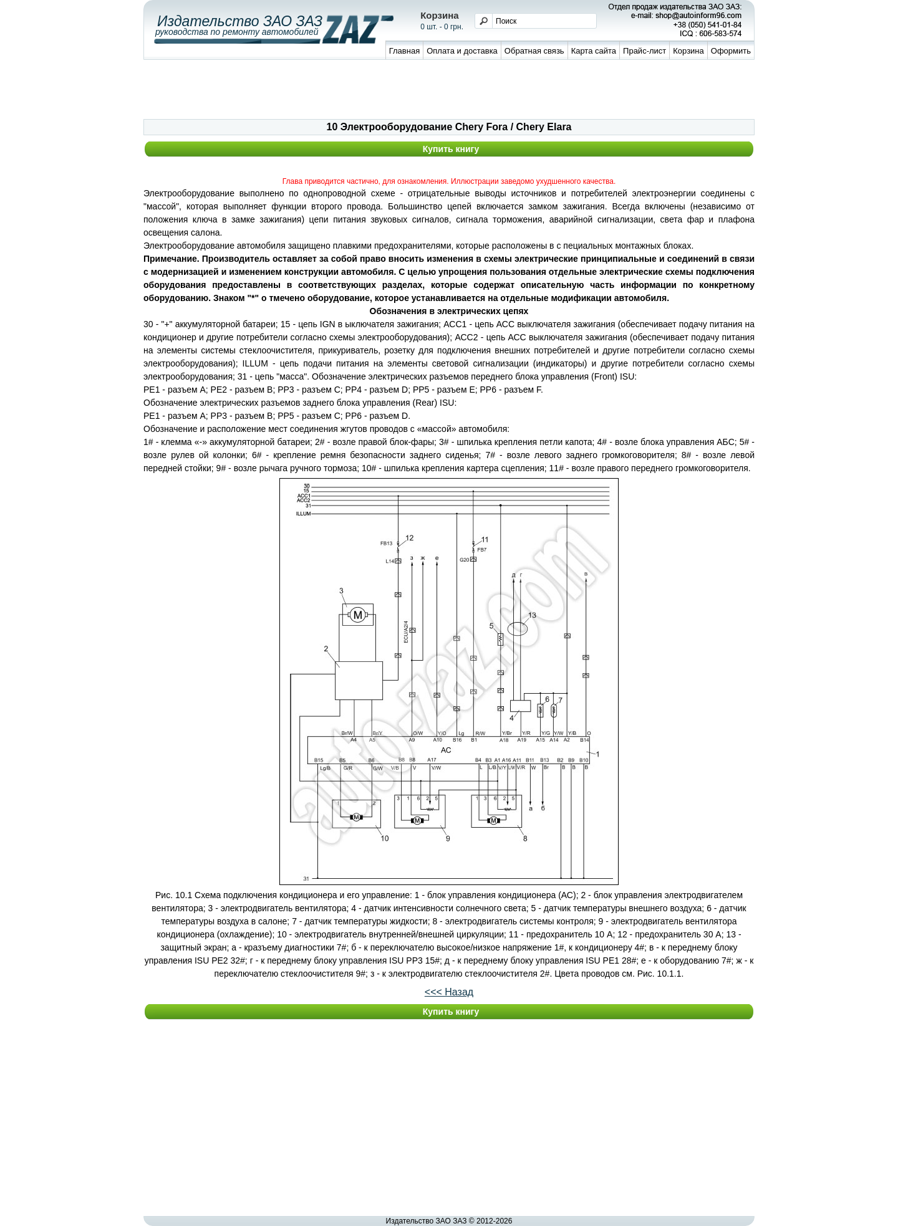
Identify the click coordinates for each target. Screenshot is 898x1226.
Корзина (688, 50)
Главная (404, 50)
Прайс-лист (644, 50)
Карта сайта (593, 50)
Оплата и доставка (462, 50)
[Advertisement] (449, 91)
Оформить (731, 50)
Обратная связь (534, 50)
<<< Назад (449, 992)
